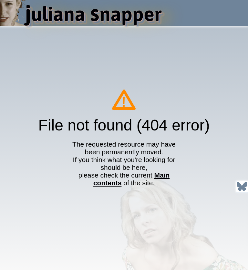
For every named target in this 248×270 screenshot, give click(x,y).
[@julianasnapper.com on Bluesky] (242, 186)
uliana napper (93, 14)
